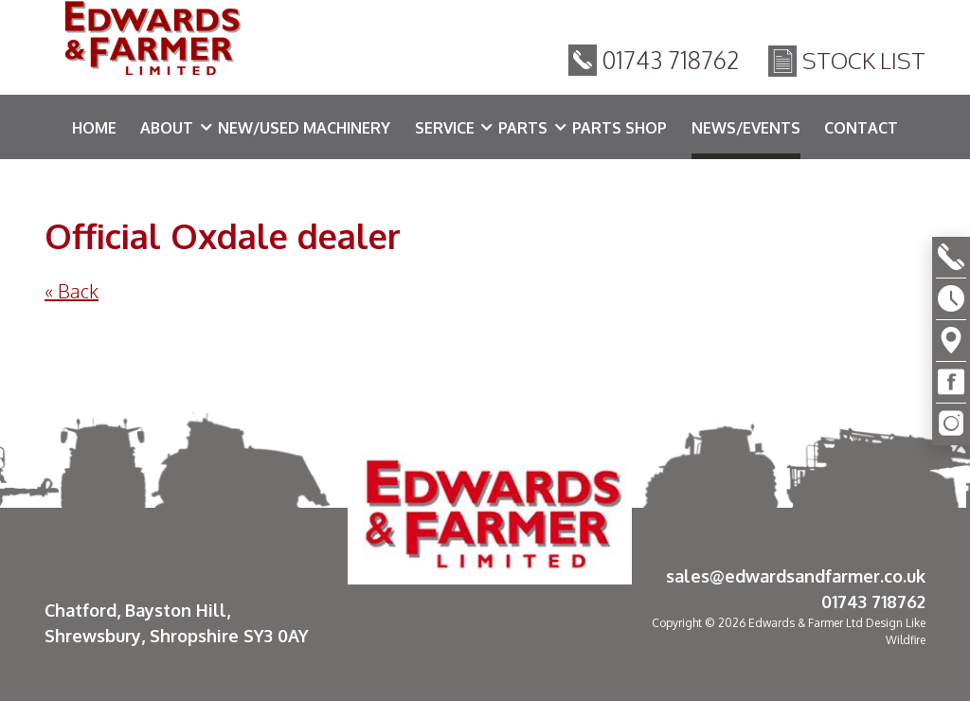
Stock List (863, 66)
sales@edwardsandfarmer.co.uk (795, 576)
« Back (72, 291)
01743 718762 (671, 65)
